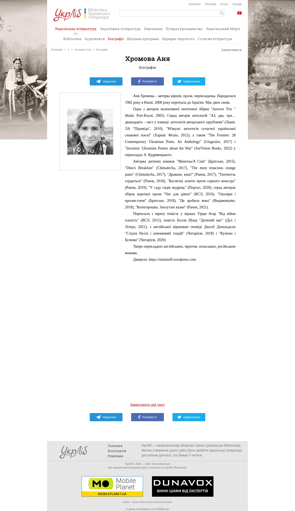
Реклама (210, 4)
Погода (237, 4)
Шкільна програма (143, 39)
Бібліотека (72, 39)
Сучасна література (214, 39)
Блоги (224, 4)
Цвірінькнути (189, 81)
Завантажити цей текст (147, 405)
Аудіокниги (94, 39)
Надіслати (106, 81)
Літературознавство (184, 28)
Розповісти (147, 81)
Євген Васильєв (161, 464)
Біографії (116, 39)
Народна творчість (178, 39)
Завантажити (229, 50)
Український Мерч (223, 28)
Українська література (75, 30)
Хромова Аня (82, 49)
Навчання (153, 28)
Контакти (195, 4)
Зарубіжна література (120, 28)
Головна (115, 446)
